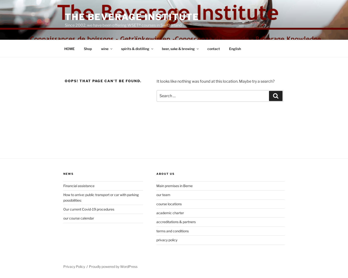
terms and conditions (172, 231)
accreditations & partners (176, 222)
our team (163, 195)
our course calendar (78, 218)
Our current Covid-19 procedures (88, 209)
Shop (88, 49)
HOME (69, 49)
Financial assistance (78, 186)
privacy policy (166, 240)
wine (107, 49)
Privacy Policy (74, 266)
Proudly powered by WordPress (113, 266)
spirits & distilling (137, 49)
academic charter (170, 213)
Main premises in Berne (174, 186)
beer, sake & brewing (180, 49)
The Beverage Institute (132, 17)
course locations (169, 204)
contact (213, 49)
